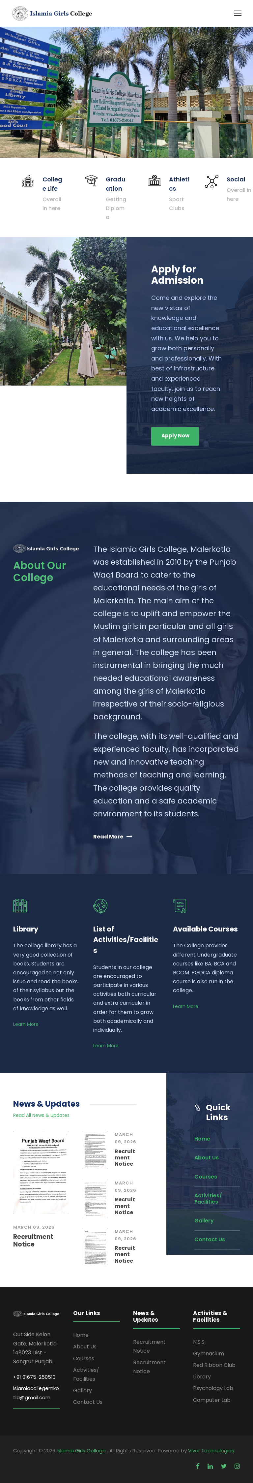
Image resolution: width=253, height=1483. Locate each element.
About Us (206, 1157)
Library (202, 1376)
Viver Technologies (211, 1450)
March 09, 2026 (34, 1227)
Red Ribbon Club (214, 1365)
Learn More (26, 1024)
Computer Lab (212, 1400)
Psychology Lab (213, 1388)
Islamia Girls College (82, 1450)
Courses (205, 1177)
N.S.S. (199, 1342)
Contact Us (209, 1239)
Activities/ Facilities (208, 1199)
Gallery (204, 1220)
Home (202, 1139)
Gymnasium (208, 1353)
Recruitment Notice (33, 1240)
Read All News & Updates (41, 1115)
